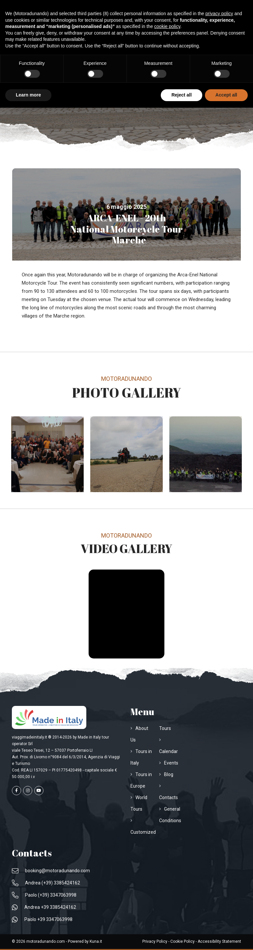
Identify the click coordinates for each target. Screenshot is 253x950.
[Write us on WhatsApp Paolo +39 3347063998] (42, 919)
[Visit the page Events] (168, 763)
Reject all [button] (181, 95)
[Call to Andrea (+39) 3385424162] (46, 883)
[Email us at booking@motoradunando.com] (51, 871)
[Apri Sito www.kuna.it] (96, 941)
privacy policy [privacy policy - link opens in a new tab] (219, 13)
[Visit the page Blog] (166, 774)
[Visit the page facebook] (16, 790)
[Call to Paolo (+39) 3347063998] (44, 895)
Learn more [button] (28, 95)
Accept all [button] (226, 95)
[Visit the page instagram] (27, 790)
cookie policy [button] (167, 26)
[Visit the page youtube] (38, 790)
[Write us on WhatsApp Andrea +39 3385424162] (44, 907)
